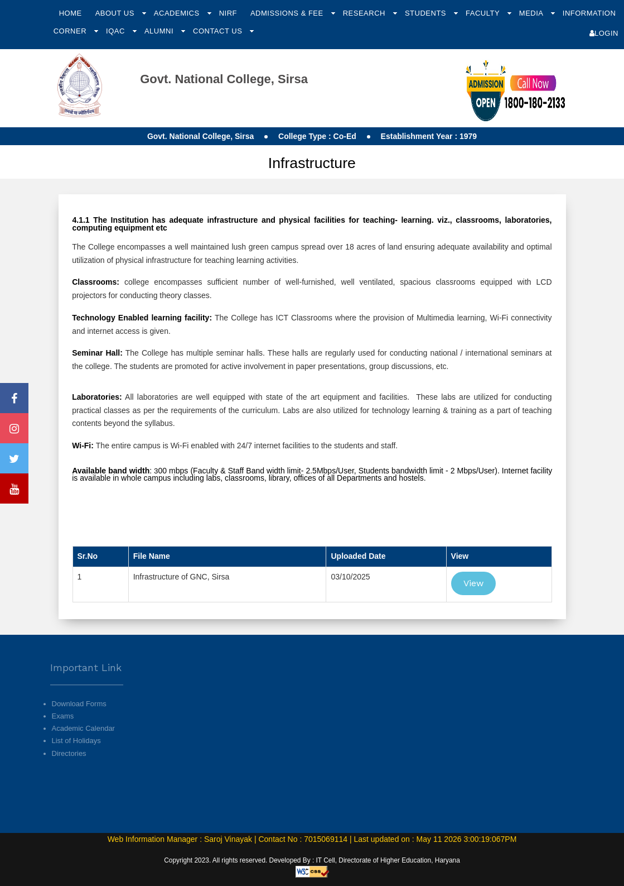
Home (70, 13)
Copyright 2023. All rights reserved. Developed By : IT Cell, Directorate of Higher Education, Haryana (312, 860)
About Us (116, 13)
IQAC (116, 31)
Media (532, 13)
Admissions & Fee (288, 13)
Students (426, 13)
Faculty (484, 13)
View (473, 583)
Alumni (160, 31)
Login (603, 33)
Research (365, 13)
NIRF (228, 13)
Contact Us (218, 31)
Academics (178, 13)
